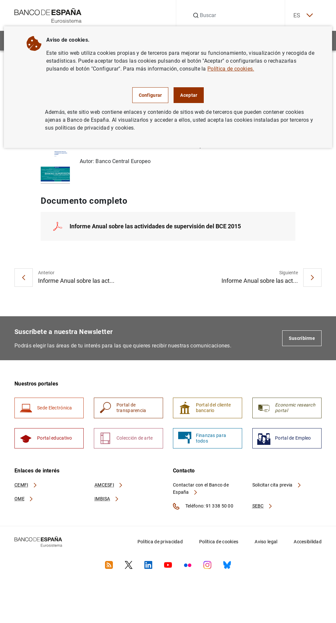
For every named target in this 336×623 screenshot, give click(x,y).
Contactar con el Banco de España (201, 491)
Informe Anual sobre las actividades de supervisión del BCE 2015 (155, 227)
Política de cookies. (230, 69)
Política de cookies (218, 544)
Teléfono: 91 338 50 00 (203, 509)
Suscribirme (302, 339)
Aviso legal (266, 544)
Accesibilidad (308, 544)
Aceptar (188, 95)
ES (301, 15)
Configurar (150, 95)
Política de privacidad (160, 544)
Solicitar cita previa (277, 487)
